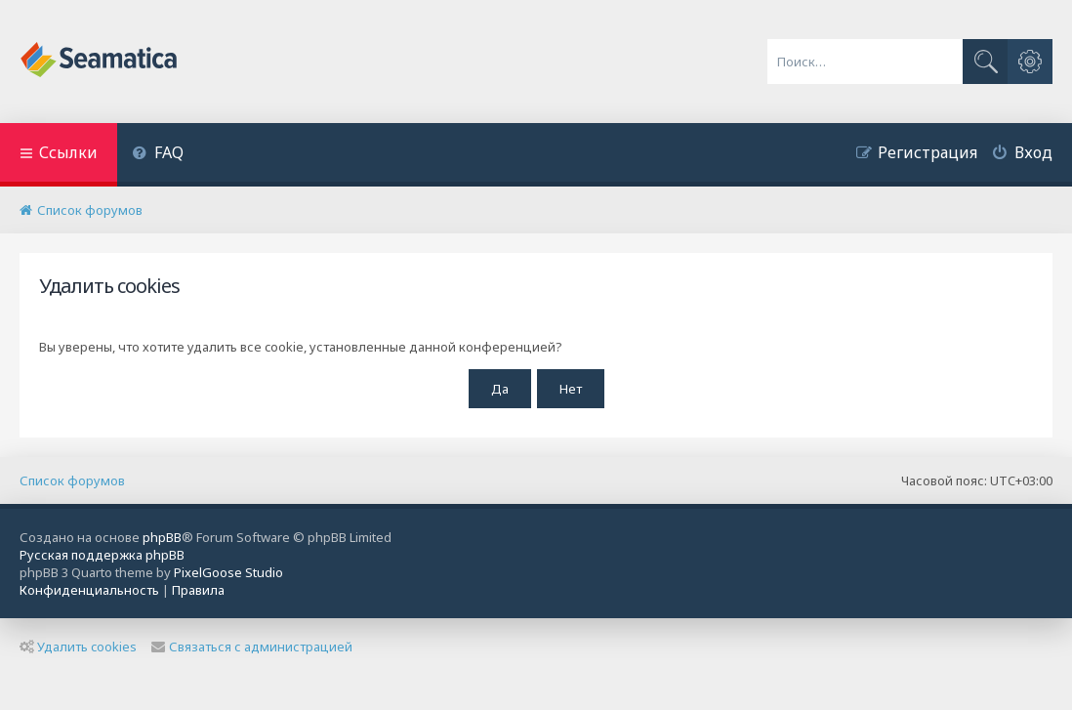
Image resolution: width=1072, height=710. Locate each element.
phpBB (162, 537)
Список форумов (72, 480)
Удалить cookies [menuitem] (78, 646)
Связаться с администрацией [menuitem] (251, 646)
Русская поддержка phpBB (102, 555)
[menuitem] (157, 155)
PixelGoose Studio (228, 572)
